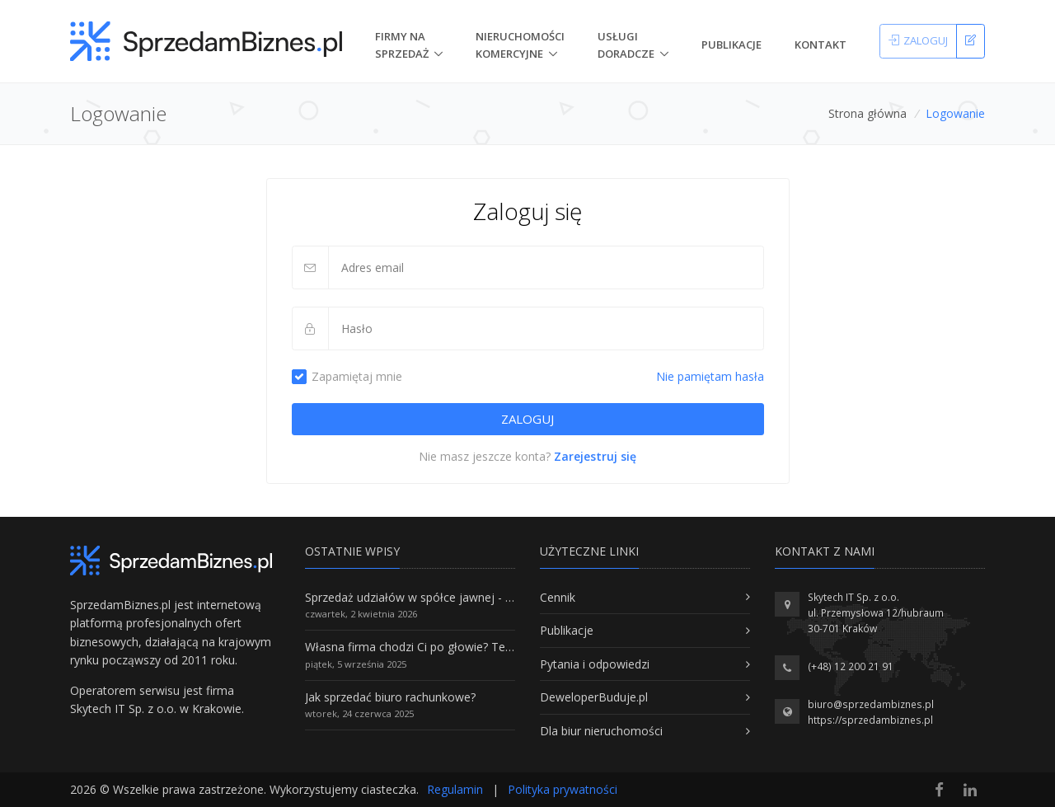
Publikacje (731, 44)
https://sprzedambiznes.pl (870, 720)
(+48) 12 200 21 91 (850, 666)
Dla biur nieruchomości (601, 731)
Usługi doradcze (626, 45)
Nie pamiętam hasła (710, 376)
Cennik (557, 597)
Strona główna (867, 113)
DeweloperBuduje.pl (594, 697)
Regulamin (455, 789)
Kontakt (820, 44)
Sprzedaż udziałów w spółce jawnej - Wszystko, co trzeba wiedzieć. (484, 597)
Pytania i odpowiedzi (594, 664)
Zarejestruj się (595, 456)
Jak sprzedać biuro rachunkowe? (390, 697)
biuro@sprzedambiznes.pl (871, 704)
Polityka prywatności (562, 789)
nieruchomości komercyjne (520, 45)
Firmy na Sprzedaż (402, 45)
